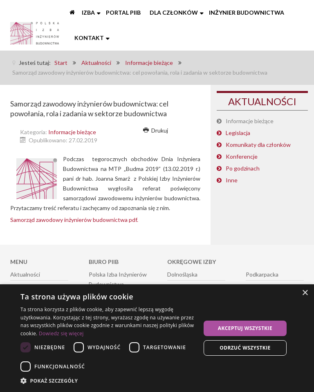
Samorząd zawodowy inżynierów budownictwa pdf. (74, 219)
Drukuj (155, 130)
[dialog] (157, 338)
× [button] (305, 293)
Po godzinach (243, 168)
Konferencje (242, 156)
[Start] (73, 12)
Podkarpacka (262, 274)
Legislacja (238, 132)
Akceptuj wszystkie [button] (245, 328)
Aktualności (25, 274)
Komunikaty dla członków (258, 144)
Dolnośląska (182, 274)
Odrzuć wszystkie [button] (245, 347)
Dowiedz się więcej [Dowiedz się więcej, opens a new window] (61, 333)
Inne (232, 180)
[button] (107, 381)
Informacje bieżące (72, 131)
